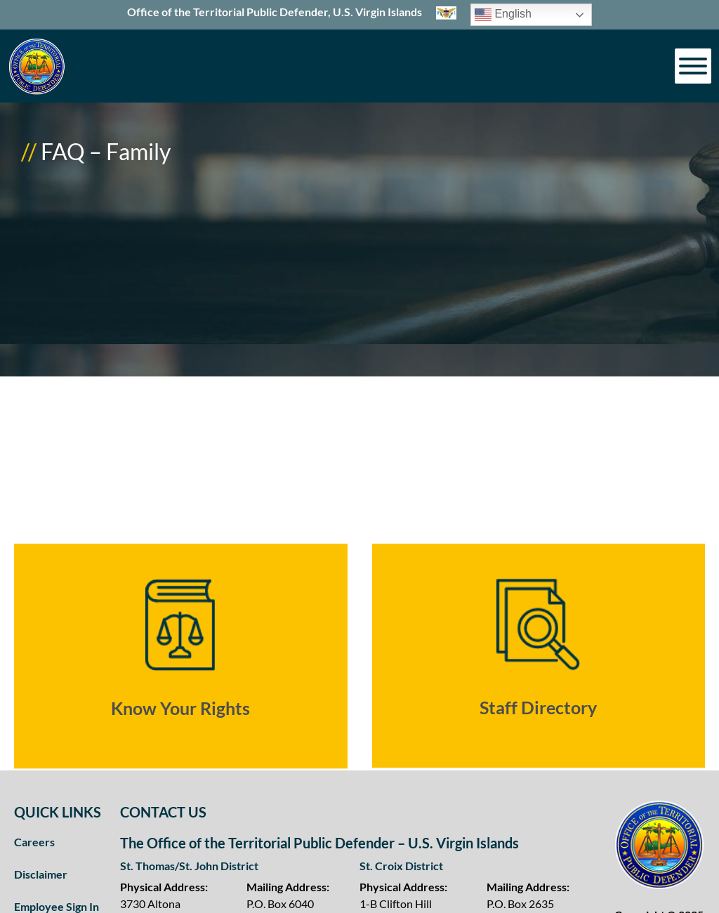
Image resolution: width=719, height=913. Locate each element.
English (503, 14)
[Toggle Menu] (693, 66)
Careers (34, 841)
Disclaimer (40, 874)
